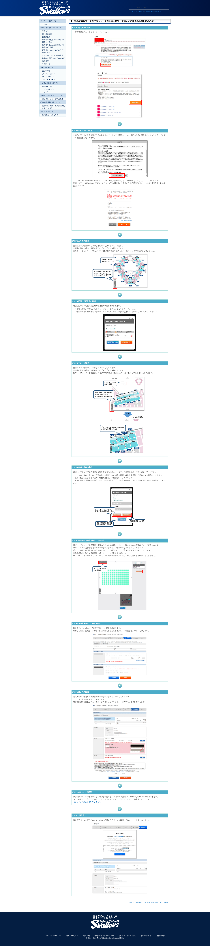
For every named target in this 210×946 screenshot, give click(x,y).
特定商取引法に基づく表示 (104, 936)
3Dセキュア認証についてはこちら (87, 802)
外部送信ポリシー (72, 936)
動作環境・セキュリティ (127, 936)
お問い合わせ (146, 936)
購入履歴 (158, 11)
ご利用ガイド (133, 4)
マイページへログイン (137, 11)
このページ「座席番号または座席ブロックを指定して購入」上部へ (148, 902)
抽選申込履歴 (150, 11)
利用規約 (86, 936)
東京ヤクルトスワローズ (105, 923)
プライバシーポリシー (53, 936)
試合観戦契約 (160, 936)
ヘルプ (143, 4)
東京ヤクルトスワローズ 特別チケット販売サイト (54, 8)
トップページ (152, 4)
